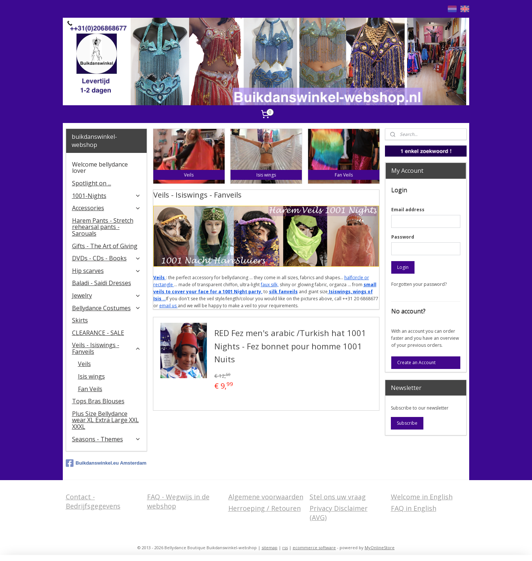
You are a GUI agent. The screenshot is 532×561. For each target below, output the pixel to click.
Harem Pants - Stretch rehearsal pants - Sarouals (102, 226)
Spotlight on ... (91, 183)
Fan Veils (90, 389)
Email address (407, 209)
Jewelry (106, 295)
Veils (84, 364)
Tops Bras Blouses (98, 401)
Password (402, 237)
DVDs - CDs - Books (106, 258)
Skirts (80, 320)
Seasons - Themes (106, 439)
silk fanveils (283, 291)
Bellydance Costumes (106, 308)
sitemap (269, 547)
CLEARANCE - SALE (98, 333)
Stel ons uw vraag (338, 496)
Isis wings (91, 376)
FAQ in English (413, 508)
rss (285, 547)
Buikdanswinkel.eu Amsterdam (106, 463)
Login (403, 267)
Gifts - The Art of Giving (104, 246)
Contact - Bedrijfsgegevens (93, 501)
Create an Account (416, 362)
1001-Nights (106, 196)
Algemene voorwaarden (265, 496)
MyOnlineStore (380, 547)
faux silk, (269, 284)
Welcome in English (422, 496)
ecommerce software (314, 547)
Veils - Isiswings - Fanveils (106, 348)
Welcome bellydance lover (100, 167)
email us (168, 305)
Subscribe (407, 423)
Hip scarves (106, 271)
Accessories (106, 208)
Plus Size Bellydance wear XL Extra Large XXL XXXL (105, 420)
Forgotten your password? (419, 284)
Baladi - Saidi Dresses (101, 283)
